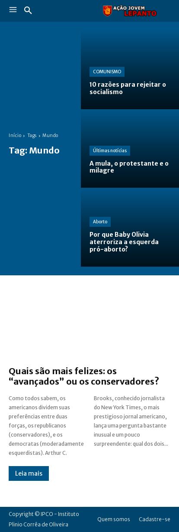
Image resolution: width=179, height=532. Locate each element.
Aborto (100, 222)
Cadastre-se (154, 519)
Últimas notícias (110, 150)
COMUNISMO (107, 72)
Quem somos (113, 519)
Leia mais (28, 473)
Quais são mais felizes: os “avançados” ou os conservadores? (84, 376)
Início (15, 135)
